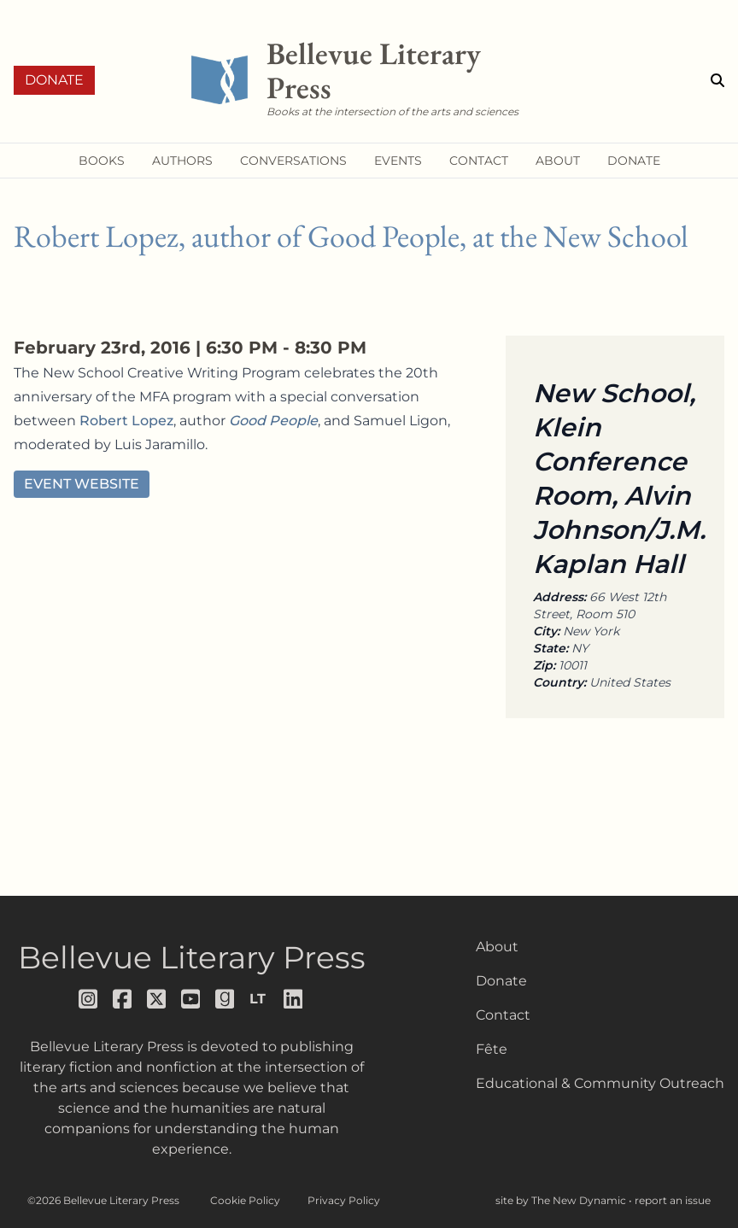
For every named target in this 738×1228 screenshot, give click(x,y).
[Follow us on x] (157, 999)
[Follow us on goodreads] (225, 999)
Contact (503, 1015)
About (497, 947)
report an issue (673, 1200)
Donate (54, 80)
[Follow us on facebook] (123, 999)
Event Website (81, 484)
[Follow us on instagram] (89, 999)
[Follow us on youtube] (191, 999)
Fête (491, 1049)
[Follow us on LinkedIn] (294, 999)
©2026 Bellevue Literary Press (103, 1200)
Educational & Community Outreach (600, 1083)
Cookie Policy (245, 1200)
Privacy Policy (344, 1200)
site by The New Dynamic (562, 1200)
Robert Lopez (126, 420)
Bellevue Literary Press (192, 957)
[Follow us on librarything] (259, 999)
